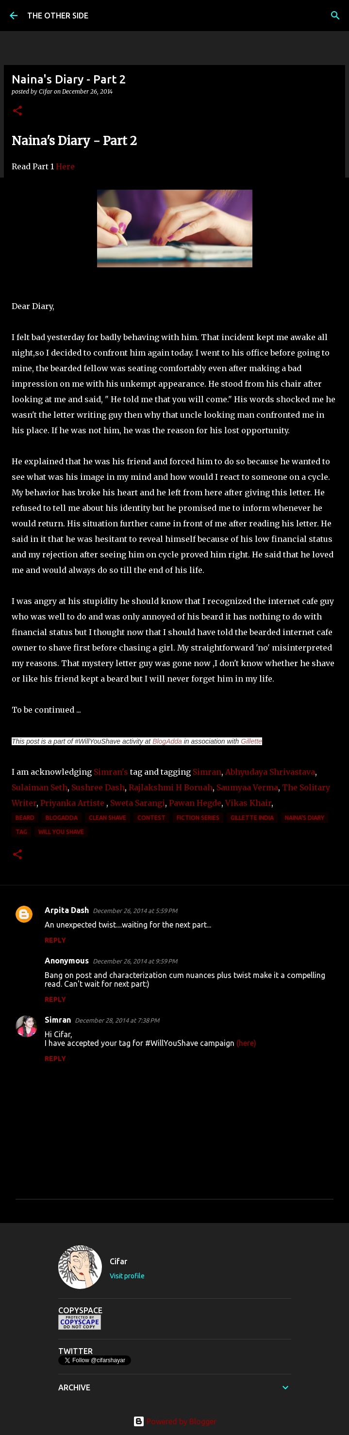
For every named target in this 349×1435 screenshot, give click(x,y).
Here (65, 166)
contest (151, 818)
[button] (17, 111)
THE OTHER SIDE (57, 15)
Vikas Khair (248, 803)
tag (21, 832)
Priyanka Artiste (71, 803)
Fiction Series (198, 818)
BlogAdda (167, 741)
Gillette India (252, 818)
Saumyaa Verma (246, 787)
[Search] (335, 15)
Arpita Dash (67, 910)
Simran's (111, 772)
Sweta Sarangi (137, 803)
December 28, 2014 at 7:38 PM (117, 1020)
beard (25, 818)
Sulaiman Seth (39, 787)
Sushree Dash (98, 787)
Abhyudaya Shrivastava (270, 772)
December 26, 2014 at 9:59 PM (135, 961)
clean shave (107, 818)
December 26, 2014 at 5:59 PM (135, 910)
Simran (207, 772)
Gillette (251, 741)
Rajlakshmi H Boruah (171, 787)
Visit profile (127, 1276)
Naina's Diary (304, 818)
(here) (246, 1043)
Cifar (118, 1261)
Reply (55, 940)
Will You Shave (61, 832)
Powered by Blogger (174, 1421)
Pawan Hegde (195, 803)
